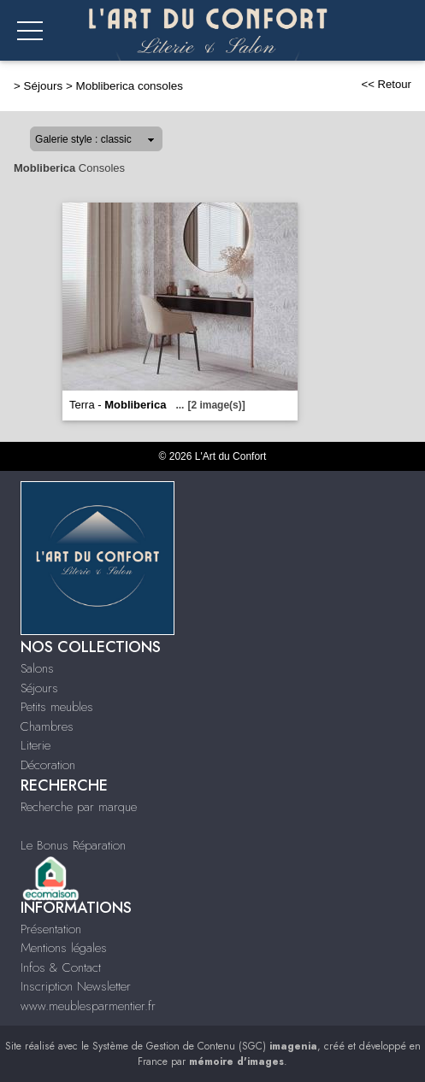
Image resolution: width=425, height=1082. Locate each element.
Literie (35, 745)
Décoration (48, 765)
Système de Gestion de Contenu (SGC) (204, 1046)
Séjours (43, 85)
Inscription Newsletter (76, 986)
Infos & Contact (61, 967)
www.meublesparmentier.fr (88, 1006)
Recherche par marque (79, 806)
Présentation (51, 929)
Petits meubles (57, 706)
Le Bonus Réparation (73, 845)
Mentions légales (64, 947)
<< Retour (386, 84)
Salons (37, 668)
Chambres (47, 726)
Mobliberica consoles (128, 85)
